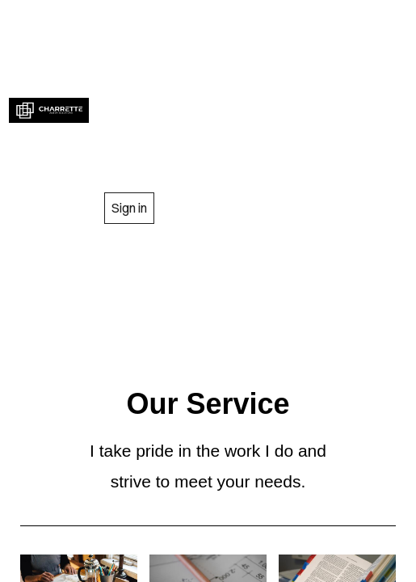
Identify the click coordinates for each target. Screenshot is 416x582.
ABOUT (297, 23)
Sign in (129, 208)
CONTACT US (249, 169)
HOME (188, 23)
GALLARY (250, 122)
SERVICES (250, 72)
